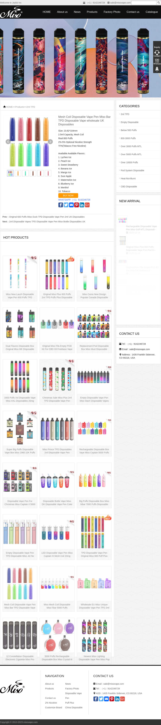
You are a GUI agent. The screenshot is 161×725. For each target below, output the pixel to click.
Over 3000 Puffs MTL (131, 146)
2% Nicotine (51, 703)
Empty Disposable (130, 122)
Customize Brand (53, 707)
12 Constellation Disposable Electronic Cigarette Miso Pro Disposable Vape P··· (20, 682)
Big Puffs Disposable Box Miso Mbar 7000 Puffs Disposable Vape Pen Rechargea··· (94, 527)
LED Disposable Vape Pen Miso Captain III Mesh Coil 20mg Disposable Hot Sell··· (57, 579)
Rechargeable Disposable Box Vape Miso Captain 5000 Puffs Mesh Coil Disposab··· (94, 475)
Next (50, 141)
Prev (8, 141)
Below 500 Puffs (129, 130)
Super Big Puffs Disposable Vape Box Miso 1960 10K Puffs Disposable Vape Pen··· (20, 475)
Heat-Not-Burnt (128, 178)
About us (62, 11)
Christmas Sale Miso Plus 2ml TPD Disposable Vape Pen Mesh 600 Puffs (57, 424)
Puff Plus (69, 703)
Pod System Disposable (132, 170)
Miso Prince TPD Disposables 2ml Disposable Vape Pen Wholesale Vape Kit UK (57, 475)
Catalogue (152, 11)
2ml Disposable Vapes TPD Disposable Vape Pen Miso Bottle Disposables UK (47, 221)
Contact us (133, 11)
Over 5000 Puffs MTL (131, 154)
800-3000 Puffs (128, 138)
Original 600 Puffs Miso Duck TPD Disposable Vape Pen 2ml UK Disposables (46, 217)
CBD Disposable (129, 186)
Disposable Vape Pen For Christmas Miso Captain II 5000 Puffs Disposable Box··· (20, 527)
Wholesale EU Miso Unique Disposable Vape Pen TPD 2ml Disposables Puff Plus (94, 630)
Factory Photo (112, 11)
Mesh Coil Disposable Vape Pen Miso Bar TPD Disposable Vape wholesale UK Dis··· (20, 630)
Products (92, 11)
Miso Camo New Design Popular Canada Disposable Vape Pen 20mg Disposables (94, 320)
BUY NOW (68, 195)
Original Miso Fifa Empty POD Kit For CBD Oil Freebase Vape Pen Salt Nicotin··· (57, 372)
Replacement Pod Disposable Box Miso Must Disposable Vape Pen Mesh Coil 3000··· (94, 372)
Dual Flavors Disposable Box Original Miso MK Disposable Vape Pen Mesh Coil (20, 372)
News (77, 11)
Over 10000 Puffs (129, 162)
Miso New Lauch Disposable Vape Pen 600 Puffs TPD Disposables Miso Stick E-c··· (20, 320)
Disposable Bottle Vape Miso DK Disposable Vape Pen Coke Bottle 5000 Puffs (57, 527)
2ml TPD (31, 107)
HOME (47, 11)
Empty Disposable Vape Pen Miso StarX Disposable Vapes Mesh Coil (94, 424)
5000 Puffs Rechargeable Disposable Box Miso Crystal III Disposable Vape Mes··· (57, 682)
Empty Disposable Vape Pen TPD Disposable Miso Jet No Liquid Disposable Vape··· (20, 579)
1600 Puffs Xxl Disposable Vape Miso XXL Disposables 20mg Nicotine (20, 424)
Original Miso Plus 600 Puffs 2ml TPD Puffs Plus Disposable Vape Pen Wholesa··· (57, 320)
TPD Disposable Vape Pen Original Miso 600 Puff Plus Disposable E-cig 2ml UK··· (94, 579)
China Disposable (74, 707)
